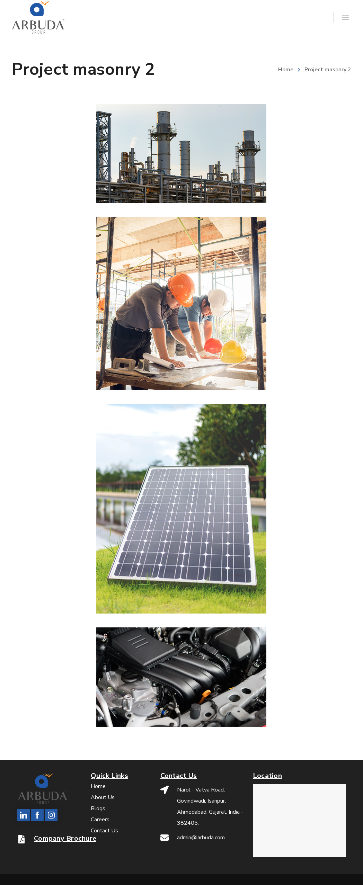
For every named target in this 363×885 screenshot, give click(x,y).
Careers (100, 819)
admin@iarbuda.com (201, 837)
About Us (103, 797)
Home (285, 69)
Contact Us (104, 830)
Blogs (98, 808)
